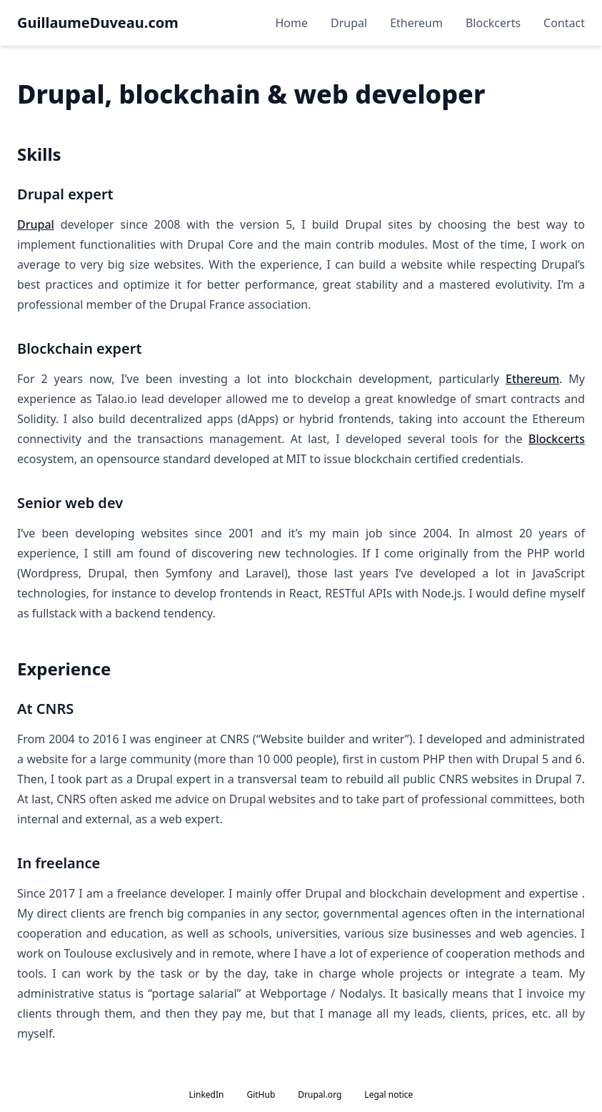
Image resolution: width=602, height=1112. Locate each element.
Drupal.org (319, 1094)
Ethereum (416, 23)
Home (292, 23)
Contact (564, 23)
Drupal (349, 23)
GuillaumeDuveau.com (98, 22)
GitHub (260, 1094)
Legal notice (388, 1094)
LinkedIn (206, 1094)
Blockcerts (493, 23)
